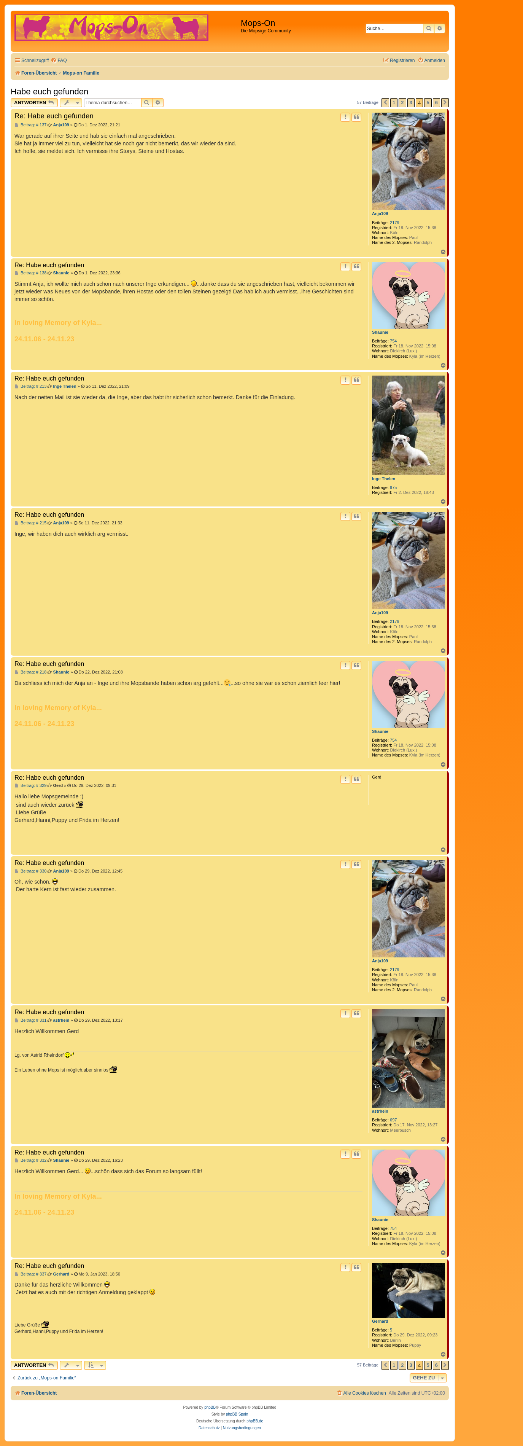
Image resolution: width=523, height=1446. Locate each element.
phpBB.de (254, 1421)
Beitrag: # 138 (30, 273)
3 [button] (411, 102)
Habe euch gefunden (49, 91)
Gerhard (380, 1321)
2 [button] (402, 102)
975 (393, 487)
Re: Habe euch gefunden (54, 116)
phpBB (210, 1407)
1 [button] (394, 102)
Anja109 (380, 213)
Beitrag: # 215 (30, 523)
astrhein (380, 1111)
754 (393, 341)
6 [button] (436, 102)
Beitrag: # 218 (30, 672)
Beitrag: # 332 (30, 1160)
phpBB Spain (237, 1414)
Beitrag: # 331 (30, 1020)
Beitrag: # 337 (30, 1274)
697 (393, 1120)
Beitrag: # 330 (30, 871)
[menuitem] (59, 61)
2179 (394, 222)
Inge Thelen (383, 478)
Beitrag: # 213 (30, 386)
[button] (385, 102)
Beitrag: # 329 (30, 785)
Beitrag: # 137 (30, 125)
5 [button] (427, 102)
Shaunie (380, 332)
